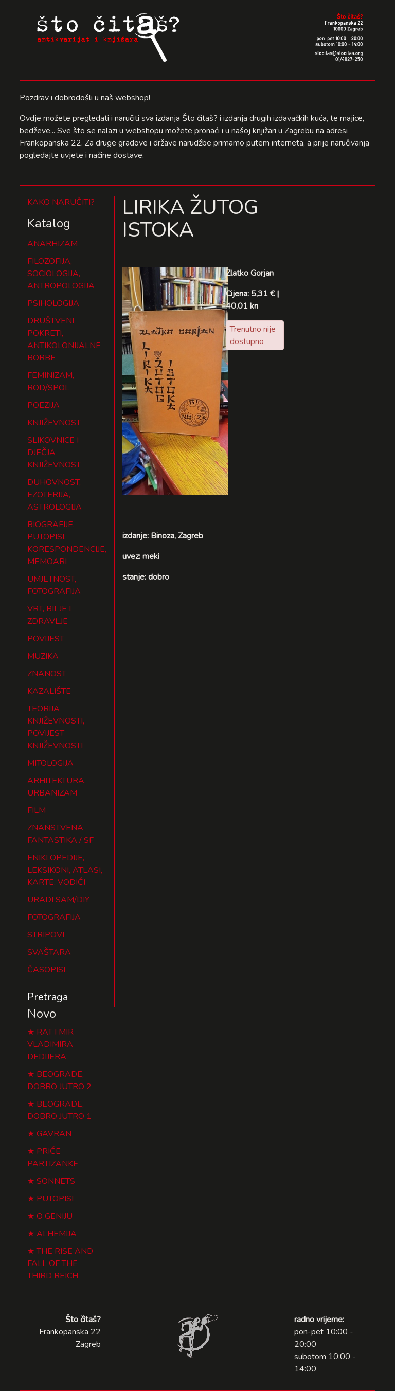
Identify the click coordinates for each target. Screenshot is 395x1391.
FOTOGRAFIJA (54, 917)
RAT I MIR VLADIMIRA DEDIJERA (50, 1044)
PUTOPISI (55, 1198)
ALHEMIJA (57, 1233)
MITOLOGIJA (50, 763)
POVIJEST (45, 638)
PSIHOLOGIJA (53, 303)
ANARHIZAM (52, 243)
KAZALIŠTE (49, 691)
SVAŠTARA (49, 952)
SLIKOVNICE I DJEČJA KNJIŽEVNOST (54, 453)
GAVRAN (54, 1134)
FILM (36, 810)
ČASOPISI (46, 969)
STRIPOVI (45, 935)
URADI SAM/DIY (58, 900)
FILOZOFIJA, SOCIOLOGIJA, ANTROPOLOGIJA (61, 274)
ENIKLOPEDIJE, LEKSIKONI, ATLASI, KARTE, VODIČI (64, 870)
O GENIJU (55, 1216)
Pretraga (47, 997)
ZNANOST (46, 673)
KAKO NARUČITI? (61, 202)
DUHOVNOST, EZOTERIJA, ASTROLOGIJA (54, 495)
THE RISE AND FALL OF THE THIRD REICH (60, 1263)
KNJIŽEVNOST (54, 422)
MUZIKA (43, 656)
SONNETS (56, 1181)
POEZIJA (43, 405)
